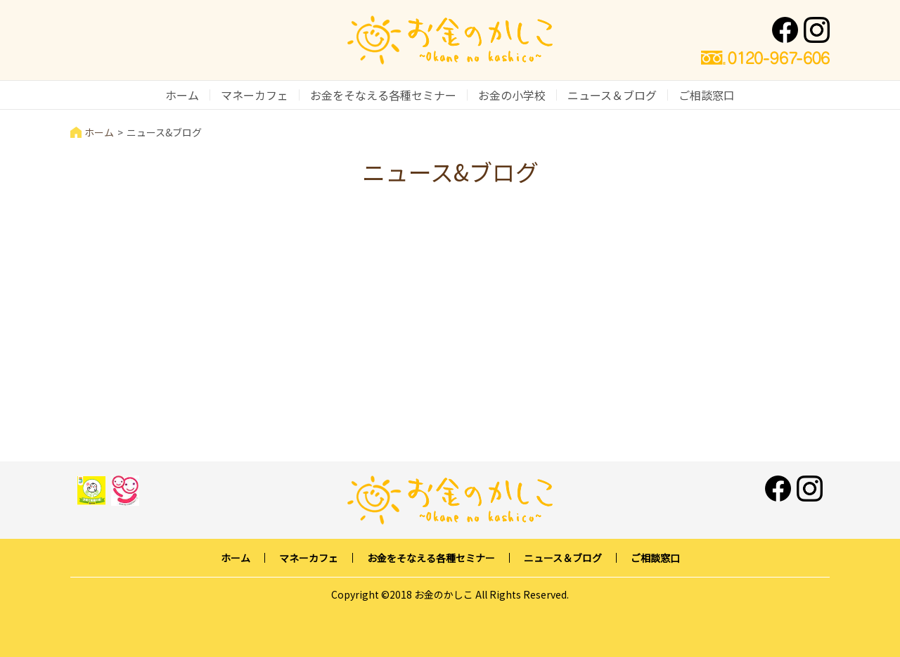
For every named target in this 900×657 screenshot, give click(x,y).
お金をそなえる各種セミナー (383, 95)
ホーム (182, 95)
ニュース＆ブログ (612, 95)
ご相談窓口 (707, 95)
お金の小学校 (512, 95)
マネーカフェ (254, 95)
